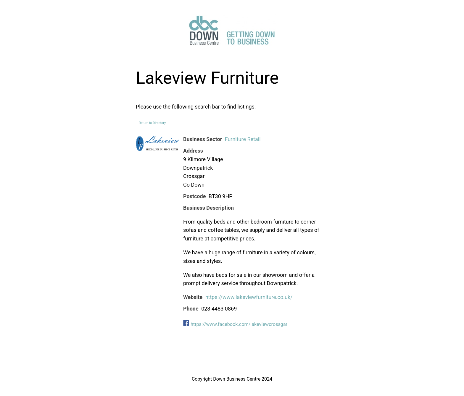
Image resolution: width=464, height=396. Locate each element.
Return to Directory (152, 123)
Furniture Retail (243, 139)
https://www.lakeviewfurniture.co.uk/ (249, 297)
